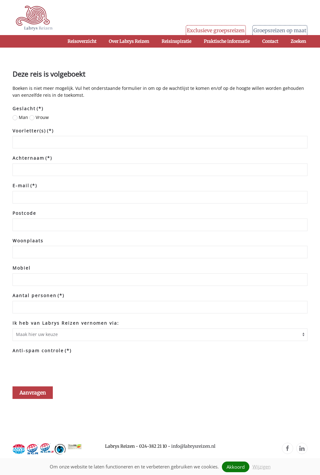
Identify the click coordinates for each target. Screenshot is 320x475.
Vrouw (39, 117)
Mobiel (21, 268)
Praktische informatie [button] (227, 41)
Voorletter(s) (33, 131)
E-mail (24, 185)
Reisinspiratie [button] (176, 41)
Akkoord (236, 467)
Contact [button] (270, 41)
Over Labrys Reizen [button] (129, 41)
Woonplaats (27, 241)
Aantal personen (38, 295)
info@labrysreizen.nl (193, 446)
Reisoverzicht (82, 41)
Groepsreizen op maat (279, 30)
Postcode (24, 213)
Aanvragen (32, 393)
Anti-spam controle (42, 351)
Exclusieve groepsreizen (216, 30)
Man (20, 117)
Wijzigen (261, 466)
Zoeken (298, 41)
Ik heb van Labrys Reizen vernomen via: (65, 323)
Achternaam (32, 158)
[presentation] (60, 368)
